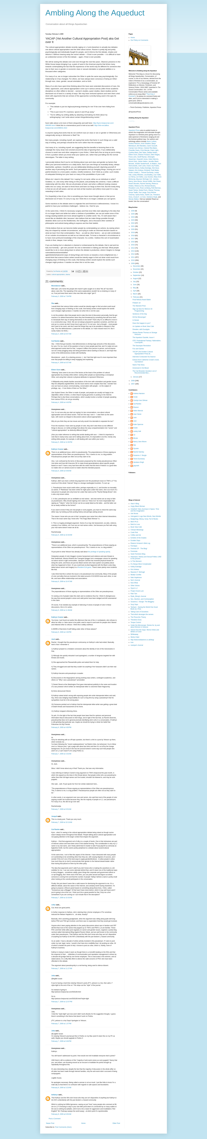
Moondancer (56, 286)
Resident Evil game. (85, 567)
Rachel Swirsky (145, 184)
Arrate (135, 397)
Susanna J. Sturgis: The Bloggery (142, 602)
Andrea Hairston (134, 143)
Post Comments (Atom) (63, 1127)
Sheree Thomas (153, 190)
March (135, 294)
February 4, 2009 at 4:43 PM (61, 402)
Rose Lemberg (145, 188)
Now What (134, 583)
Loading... (132, 121)
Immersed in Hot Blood (141, 368)
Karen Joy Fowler (153, 166)
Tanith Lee (148, 195)
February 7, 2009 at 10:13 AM (61, 822)
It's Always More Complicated (141, 564)
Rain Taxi (134, 594)
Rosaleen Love (134, 188)
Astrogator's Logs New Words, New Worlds (146, 516)
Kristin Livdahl (133, 172)
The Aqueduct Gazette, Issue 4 (143, 337)
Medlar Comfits (136, 575)
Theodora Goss (136, 620)
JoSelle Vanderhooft (142, 164)
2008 (133, 381)
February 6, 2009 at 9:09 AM (61, 471)
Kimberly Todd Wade (151, 170)
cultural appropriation (58, 274)
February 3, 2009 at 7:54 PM (61, 296)
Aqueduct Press (134, 130)
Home (83, 1123)
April (135, 291)
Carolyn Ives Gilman (136, 148)
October (136, 272)
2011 (133, 257)
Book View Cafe (136, 527)
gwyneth (136, 466)
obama (68, 274)
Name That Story (138, 365)
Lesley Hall (137, 431)
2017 (133, 239)
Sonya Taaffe (133, 192)
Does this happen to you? (141, 323)
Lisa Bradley (148, 175)
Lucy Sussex (148, 177)
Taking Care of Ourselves (139, 612)
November (137, 269)
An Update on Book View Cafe (143, 326)
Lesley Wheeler (137, 175)
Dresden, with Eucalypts (141, 329)
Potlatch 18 (136, 303)
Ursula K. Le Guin (139, 197)
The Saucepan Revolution (142, 346)
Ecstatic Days (135, 540)
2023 (133, 220)
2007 (133, 384)
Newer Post (50, 1123)
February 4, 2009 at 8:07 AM (61, 334)
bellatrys (54, 1095)
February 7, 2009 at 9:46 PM (61, 1041)
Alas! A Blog (135, 504)
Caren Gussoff (152, 146)
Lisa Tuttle (157, 175)
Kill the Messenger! (139, 317)
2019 (133, 232)
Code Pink (134, 532)
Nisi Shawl (157, 181)
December (137, 266)
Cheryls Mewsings (137, 530)
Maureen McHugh (142, 179)
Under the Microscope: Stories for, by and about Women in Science (145, 626)
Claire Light (154, 150)
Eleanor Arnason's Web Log (140, 543)
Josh (53, 639)
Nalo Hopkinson (136, 577)
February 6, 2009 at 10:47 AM (61, 581)
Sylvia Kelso (139, 195)
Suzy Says (134, 604)
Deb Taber (142, 152)
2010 (133, 260)
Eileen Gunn (56, 370)
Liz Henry (132, 177)
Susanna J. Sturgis (140, 455)
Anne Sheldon (146, 143)
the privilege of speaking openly (99, 552)
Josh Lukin (142, 166)
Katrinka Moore (134, 168)
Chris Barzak (144, 150)
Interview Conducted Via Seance (144, 357)
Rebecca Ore (139, 186)
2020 (133, 229)
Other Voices (135, 585)
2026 (133, 211)
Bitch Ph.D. (134, 522)
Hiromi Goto (133, 161)
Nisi (134, 445)
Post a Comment (54, 1119)
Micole (135, 438)
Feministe (134, 551)
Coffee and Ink (136, 535)
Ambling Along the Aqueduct (95, 12)
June (135, 285)
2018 (133, 235)
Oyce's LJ (134, 588)
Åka (52, 303)
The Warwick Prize (139, 306)
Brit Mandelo (141, 146)
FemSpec (134, 546)
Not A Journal (135, 580)
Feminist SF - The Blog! (139, 548)
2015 (133, 245)
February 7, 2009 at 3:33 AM (61, 754)
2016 (133, 242)
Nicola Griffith (147, 181)
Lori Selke (139, 177)
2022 (133, 223)
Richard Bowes (150, 186)
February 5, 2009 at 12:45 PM (61, 442)
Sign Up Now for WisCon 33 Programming (142, 310)
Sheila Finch (143, 190)
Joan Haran (137, 414)
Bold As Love (135, 524)
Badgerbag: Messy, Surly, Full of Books (144, 519)
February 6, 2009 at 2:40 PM (61, 632)
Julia (53, 976)
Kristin (135, 428)
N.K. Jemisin (154, 179)
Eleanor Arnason (144, 155)
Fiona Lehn (133, 157)
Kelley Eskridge (145, 168)
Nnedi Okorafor (134, 184)
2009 (133, 263)
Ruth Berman (156, 188)
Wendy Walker (134, 199)
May (134, 288)
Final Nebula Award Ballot (142, 300)
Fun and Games (138, 349)
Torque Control (136, 622)
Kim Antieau (139, 170)
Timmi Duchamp (139, 459)
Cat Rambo (55, 341)
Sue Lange (142, 192)
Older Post (116, 1123)
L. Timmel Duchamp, (146, 172)
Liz (134, 435)
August (135, 278)
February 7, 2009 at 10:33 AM (61, 898)
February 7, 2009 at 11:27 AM (61, 968)
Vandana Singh (152, 197)
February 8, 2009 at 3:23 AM (61, 1088)
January (136, 377)
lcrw (132, 642)
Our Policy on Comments (139, 40)
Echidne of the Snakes (138, 538)
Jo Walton (153, 164)
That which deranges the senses (142, 614)
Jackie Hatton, (143, 161)
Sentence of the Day (140, 314)
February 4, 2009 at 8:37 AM (61, 362)
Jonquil (54, 816)
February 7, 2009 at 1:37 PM (61, 1024)
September (137, 275)
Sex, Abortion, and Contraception (142, 599)
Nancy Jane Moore (135, 181)
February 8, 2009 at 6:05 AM (61, 1114)
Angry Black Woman (138, 506)
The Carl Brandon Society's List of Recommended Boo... (144, 372)
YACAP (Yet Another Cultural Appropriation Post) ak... (143, 353)
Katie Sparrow (138, 424)
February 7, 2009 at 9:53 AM (61, 809)
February (136, 297)
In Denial (136, 320)
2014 (133, 248)
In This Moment (136, 561)
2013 (133, 251)
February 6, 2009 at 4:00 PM (61, 727)
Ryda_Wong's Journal (138, 596)
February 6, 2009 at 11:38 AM (61, 610)
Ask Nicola (134, 513)
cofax (53, 905)
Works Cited (135, 637)
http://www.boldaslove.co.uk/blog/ (142, 640)
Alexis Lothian (151, 141)
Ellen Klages (155, 155)
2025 (133, 214)
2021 (133, 226)
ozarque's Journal (137, 645)
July (134, 281)
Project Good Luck (137, 591)
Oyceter (136, 448)
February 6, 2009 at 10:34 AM (61, 535)
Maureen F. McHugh (138, 572)
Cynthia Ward (133, 152)
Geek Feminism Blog (138, 554)
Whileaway (134, 634)
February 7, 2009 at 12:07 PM (61, 1002)
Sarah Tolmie (133, 190)
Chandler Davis (134, 150)
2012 (133, 254)
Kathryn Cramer (57, 449)
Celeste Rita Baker (150, 148)
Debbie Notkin (152, 152)
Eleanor (136, 407)
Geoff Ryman (142, 157)
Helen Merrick (153, 159)
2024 (133, 217)
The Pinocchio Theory (138, 617)
